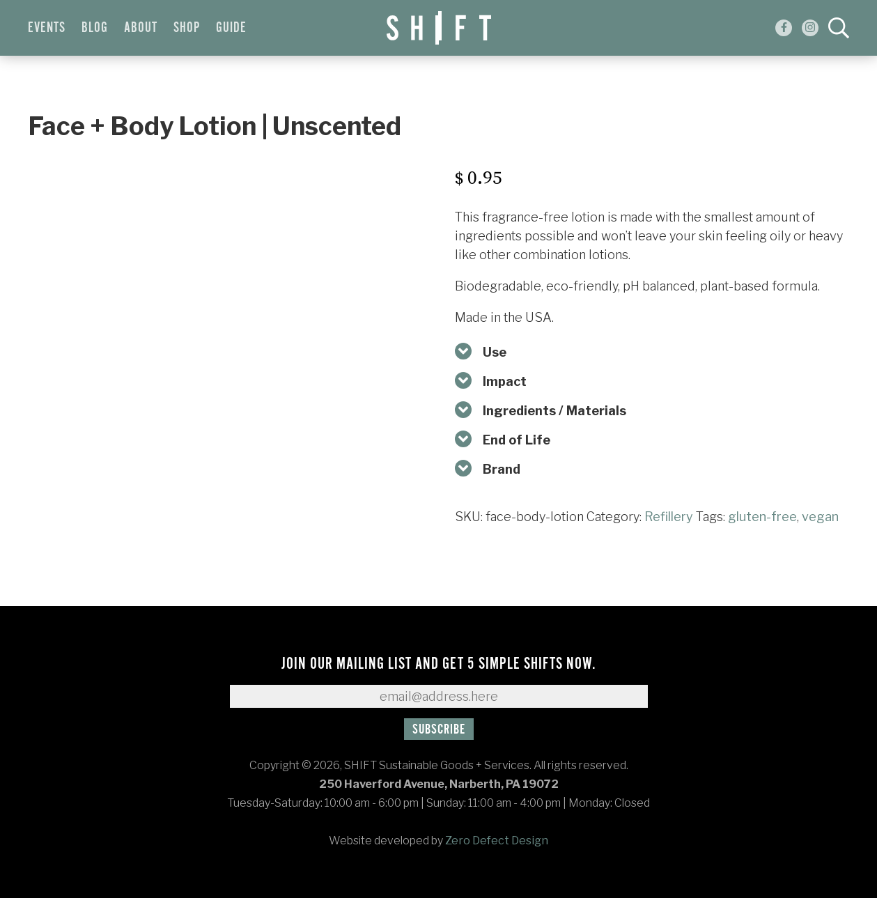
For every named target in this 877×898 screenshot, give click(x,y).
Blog (95, 28)
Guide (231, 28)
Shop (186, 28)
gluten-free (762, 516)
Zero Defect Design (496, 840)
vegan (820, 516)
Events (46, 28)
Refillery (668, 516)
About (140, 28)
